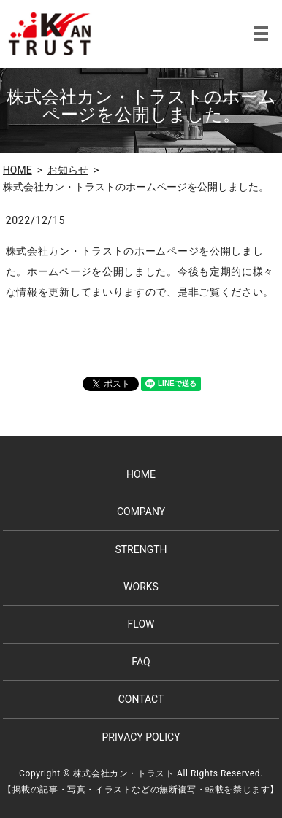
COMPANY (141, 511)
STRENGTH (141, 549)
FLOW (141, 624)
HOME (17, 170)
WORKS (141, 587)
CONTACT (141, 699)
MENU (261, 33)
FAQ (141, 662)
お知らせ (67, 170)
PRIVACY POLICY (141, 737)
